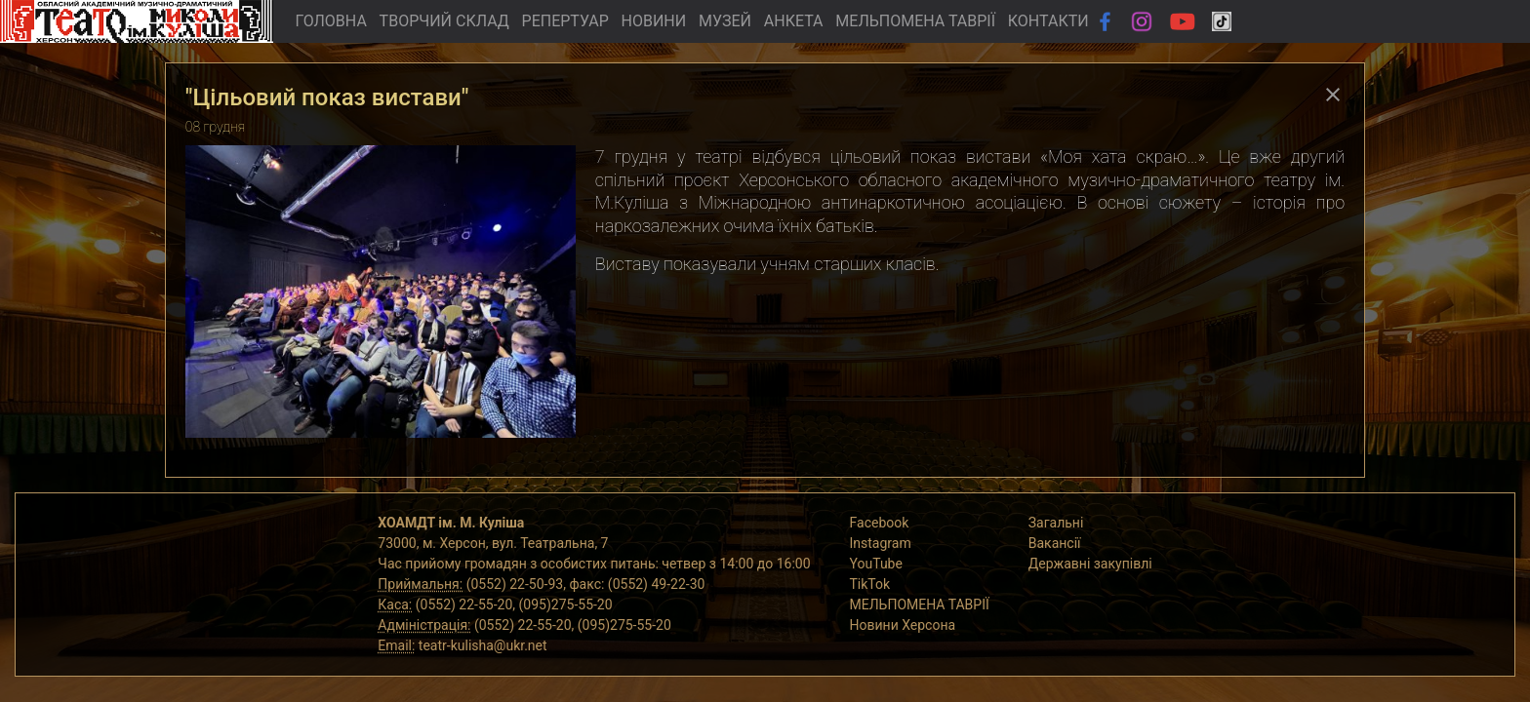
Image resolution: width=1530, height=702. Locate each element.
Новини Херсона (903, 625)
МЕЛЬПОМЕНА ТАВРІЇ (915, 21)
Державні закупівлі (1090, 563)
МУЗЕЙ (725, 21)
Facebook (879, 522)
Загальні (1056, 522)
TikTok (870, 584)
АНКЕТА (794, 21)
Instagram (880, 543)
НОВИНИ (654, 21)
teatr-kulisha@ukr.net (483, 645)
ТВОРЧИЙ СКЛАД (444, 21)
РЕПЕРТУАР (565, 21)
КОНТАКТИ (1048, 21)
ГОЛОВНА (330, 21)
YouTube (876, 563)
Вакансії (1054, 543)
